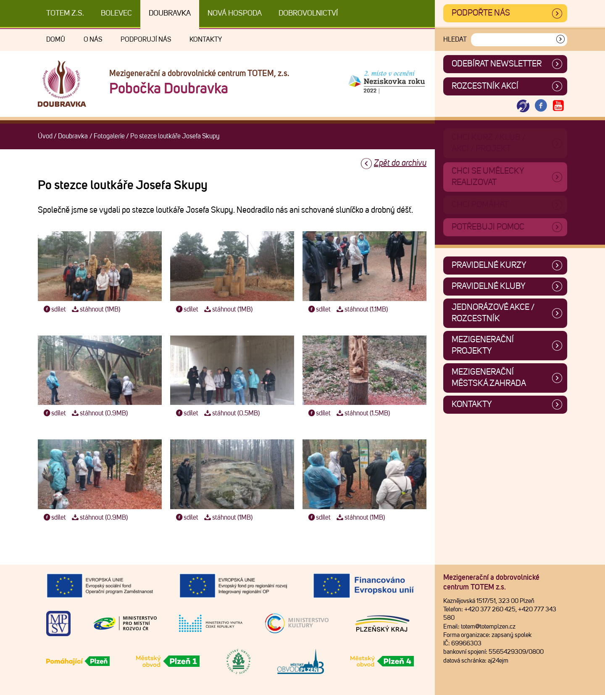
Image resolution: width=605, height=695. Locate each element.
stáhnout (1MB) (95, 309)
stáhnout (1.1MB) (361, 309)
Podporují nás (146, 39)
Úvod (45, 136)
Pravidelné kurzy (489, 265)
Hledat (455, 39)
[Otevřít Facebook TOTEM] (541, 106)
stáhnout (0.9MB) (98, 413)
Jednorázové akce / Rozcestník (493, 313)
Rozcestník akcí (485, 86)
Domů (55, 39)
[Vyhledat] (560, 39)
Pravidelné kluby (489, 286)
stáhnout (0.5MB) (231, 413)
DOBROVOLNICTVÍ (308, 13)
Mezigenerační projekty (483, 345)
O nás (93, 39)
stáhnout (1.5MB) (362, 413)
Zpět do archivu (400, 163)
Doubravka (170, 13)
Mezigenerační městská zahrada (489, 378)
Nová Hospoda (235, 13)
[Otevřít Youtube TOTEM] (558, 106)
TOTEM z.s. (65, 13)
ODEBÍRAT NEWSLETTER (497, 64)
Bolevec (116, 13)
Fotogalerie (109, 136)
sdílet (54, 309)
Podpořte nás (481, 13)
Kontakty (205, 39)
